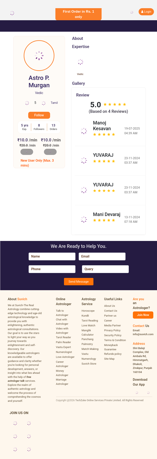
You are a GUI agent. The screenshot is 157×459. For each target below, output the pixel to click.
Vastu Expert (63, 347)
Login (146, 11)
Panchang (87, 339)
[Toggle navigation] (9, 26)
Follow (39, 115)
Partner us (110, 315)
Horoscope (88, 310)
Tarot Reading (90, 320)
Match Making (90, 348)
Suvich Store (89, 363)
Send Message (78, 281)
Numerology (89, 358)
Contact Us (110, 310)
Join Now (143, 315)
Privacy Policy (112, 330)
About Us (109, 305)
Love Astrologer (65, 356)
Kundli (85, 315)
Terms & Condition (115, 340)
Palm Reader (63, 342)
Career (108, 320)
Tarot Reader (63, 337)
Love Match (88, 325)
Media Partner (112, 325)
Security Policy (112, 335)
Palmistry (87, 344)
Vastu (85, 353)
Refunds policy (112, 353)
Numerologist (64, 352)
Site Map (109, 358)
